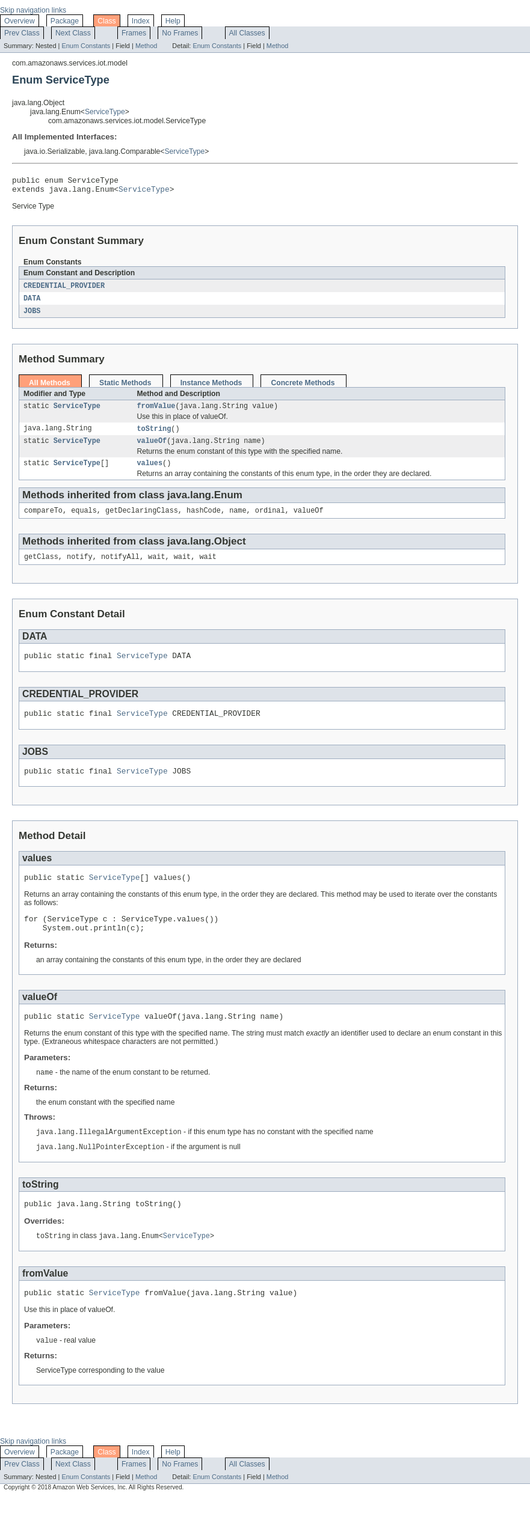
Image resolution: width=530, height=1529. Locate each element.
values (149, 472)
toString (154, 436)
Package (65, 21)
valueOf (152, 449)
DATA (31, 303)
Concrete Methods (302, 388)
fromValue (156, 412)
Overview (19, 21)
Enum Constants (85, 45)
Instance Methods (211, 388)
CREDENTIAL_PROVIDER (64, 290)
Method (146, 45)
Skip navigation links (33, 10)
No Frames (180, 33)
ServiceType (105, 112)
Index (141, 21)
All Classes (247, 33)
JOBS (31, 316)
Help (172, 21)
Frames (134, 33)
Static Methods (125, 388)
